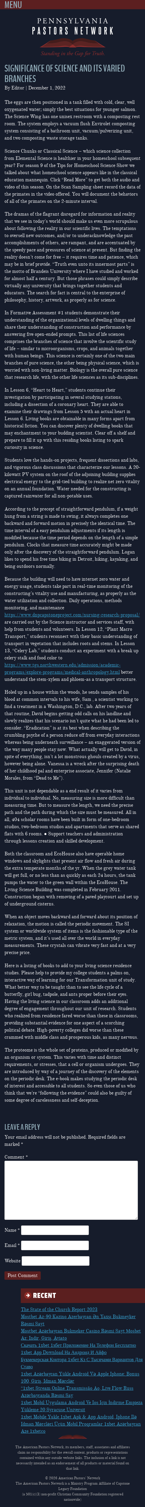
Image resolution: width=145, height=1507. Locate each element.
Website (12, 1261)
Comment (16, 1157)
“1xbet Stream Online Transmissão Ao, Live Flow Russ (77, 1388)
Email (12, 1245)
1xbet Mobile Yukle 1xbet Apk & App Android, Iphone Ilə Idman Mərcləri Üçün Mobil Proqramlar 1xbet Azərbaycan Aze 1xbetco (81, 1424)
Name (12, 1230)
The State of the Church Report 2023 (59, 1310)
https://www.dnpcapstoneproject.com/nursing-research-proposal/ (72, 615)
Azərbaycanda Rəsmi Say (47, 1395)
